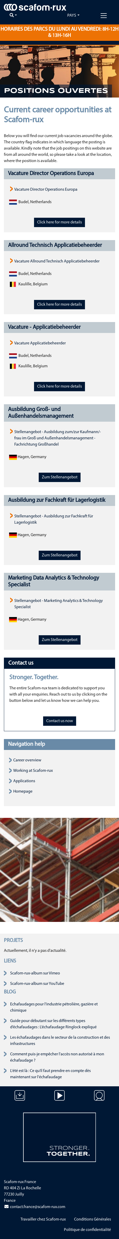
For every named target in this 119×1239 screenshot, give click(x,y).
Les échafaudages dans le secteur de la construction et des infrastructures (60, 1041)
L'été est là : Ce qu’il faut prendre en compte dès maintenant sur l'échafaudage (50, 1074)
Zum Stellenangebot (59, 477)
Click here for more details (59, 222)
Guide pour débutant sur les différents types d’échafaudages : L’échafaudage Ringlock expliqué (53, 1024)
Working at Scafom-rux (33, 771)
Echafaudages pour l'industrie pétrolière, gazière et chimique (54, 1007)
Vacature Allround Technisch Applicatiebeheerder (57, 261)
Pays (71, 16)
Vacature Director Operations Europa (45, 190)
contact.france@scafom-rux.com (34, 1207)
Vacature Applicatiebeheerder (40, 343)
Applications (24, 781)
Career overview (27, 760)
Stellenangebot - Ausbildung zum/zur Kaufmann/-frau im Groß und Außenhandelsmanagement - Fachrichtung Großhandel (57, 438)
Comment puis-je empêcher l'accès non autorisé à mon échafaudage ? (57, 1057)
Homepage (22, 791)
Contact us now (59, 721)
